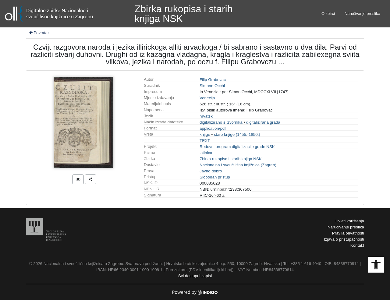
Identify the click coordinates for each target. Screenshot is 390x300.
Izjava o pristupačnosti (344, 239)
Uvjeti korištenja (349, 221)
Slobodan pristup (215, 177)
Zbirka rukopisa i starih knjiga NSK (231, 159)
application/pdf (213, 128)
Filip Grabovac (213, 79)
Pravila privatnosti (348, 233)
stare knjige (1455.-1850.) (237, 134)
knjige (205, 134)
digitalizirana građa (263, 122)
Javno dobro (211, 171)
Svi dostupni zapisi (195, 276)
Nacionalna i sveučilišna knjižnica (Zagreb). (239, 165)
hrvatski (207, 116)
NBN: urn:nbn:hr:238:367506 (225, 189)
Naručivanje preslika (362, 13)
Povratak (39, 32)
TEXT (205, 140)
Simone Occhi (212, 85)
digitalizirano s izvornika (221, 122)
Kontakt (357, 245)
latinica (206, 152)
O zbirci (328, 13)
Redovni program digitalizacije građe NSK (237, 146)
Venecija (207, 98)
